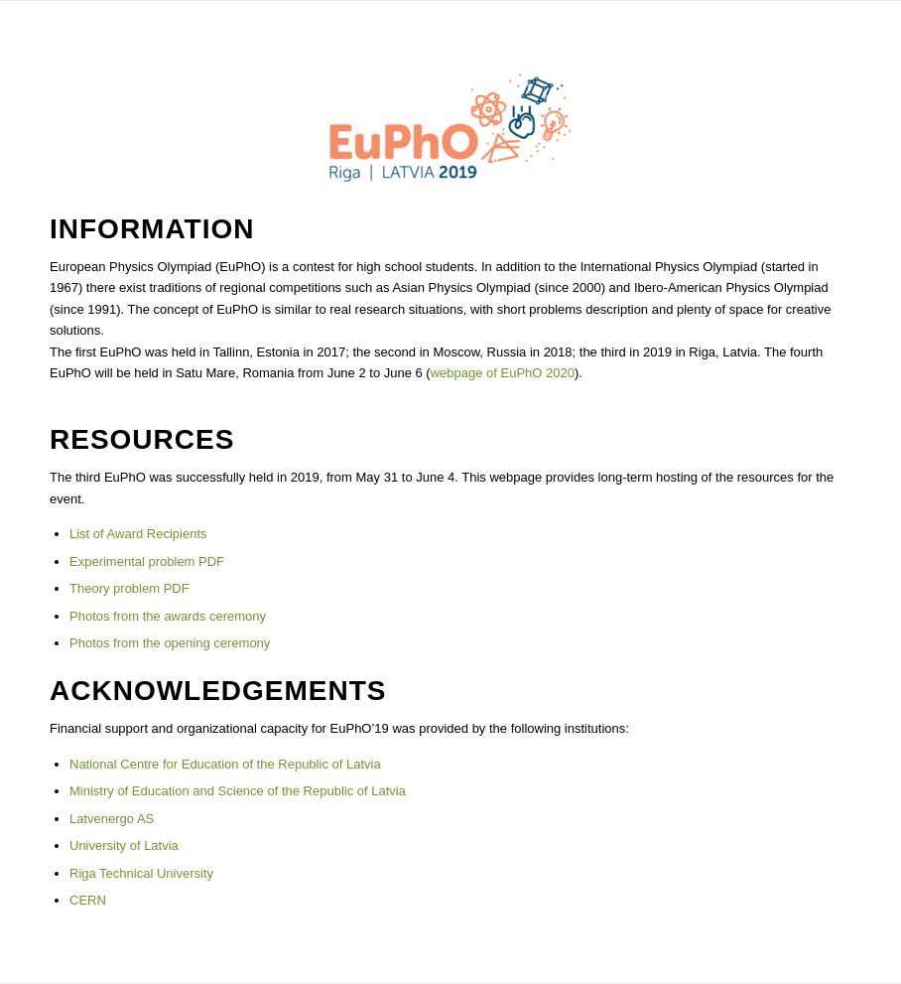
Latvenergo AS (111, 818)
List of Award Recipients (138, 533)
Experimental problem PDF (146, 561)
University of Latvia (124, 845)
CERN (87, 900)
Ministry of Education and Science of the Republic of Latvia (237, 790)
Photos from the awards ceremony (167, 616)
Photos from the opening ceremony (169, 642)
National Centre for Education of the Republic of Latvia (225, 764)
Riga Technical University (141, 873)
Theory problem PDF (129, 588)
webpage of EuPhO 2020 (503, 372)
